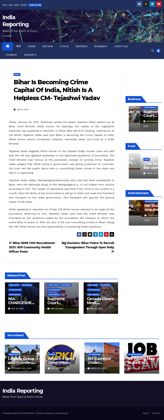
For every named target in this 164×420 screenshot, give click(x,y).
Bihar (17, 74)
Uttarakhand (15, 290)
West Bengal (15, 294)
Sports (52, 354)
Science (11, 54)
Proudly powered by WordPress (18, 413)
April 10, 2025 (139, 368)
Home (31, 46)
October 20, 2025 (21, 368)
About (146, 413)
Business (100, 46)
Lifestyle (121, 46)
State (64, 46)
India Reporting (22, 390)
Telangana (27, 285)
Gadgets (30, 54)
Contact (156, 413)
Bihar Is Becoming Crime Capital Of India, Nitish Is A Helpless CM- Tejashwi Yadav (57, 90)
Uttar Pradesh (135, 354)
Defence (81, 46)
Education (13, 354)
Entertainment (140, 201)
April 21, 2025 (99, 368)
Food (135, 154)
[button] (152, 50)
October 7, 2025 (60, 368)
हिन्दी (18, 46)
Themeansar (62, 413)
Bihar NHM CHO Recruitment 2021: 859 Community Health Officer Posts (32, 247)
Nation (47, 46)
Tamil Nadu (14, 285)
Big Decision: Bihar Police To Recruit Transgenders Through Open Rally (88, 247)
